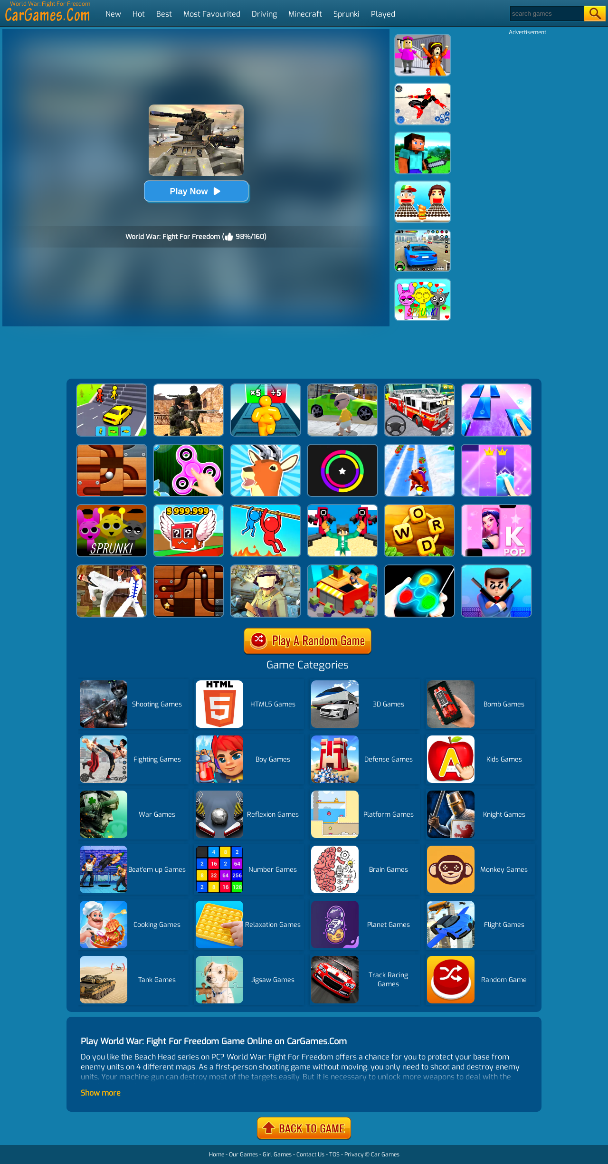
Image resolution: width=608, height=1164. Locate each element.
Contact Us (310, 1154)
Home (216, 1154)
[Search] (546, 13)
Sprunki (346, 14)
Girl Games (277, 1154)
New (113, 14)
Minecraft (305, 14)
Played (383, 14)
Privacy (353, 1154)
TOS (334, 1154)
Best (164, 14)
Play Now (196, 191)
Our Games (243, 1154)
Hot (139, 14)
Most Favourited (211, 14)
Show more (101, 1093)
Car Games (385, 1154)
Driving (264, 14)
